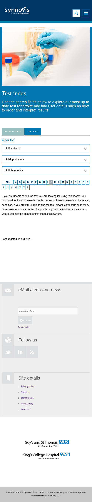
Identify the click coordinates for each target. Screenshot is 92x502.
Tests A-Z (32, 131)
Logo (17, 11)
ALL (8, 182)
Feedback (26, 409)
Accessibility (27, 403)
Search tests (13, 131)
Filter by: (8, 140)
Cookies (25, 392)
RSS (32, 352)
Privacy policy (23, 327)
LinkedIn (20, 352)
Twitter (8, 352)
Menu (86, 13)
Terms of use (27, 398)
